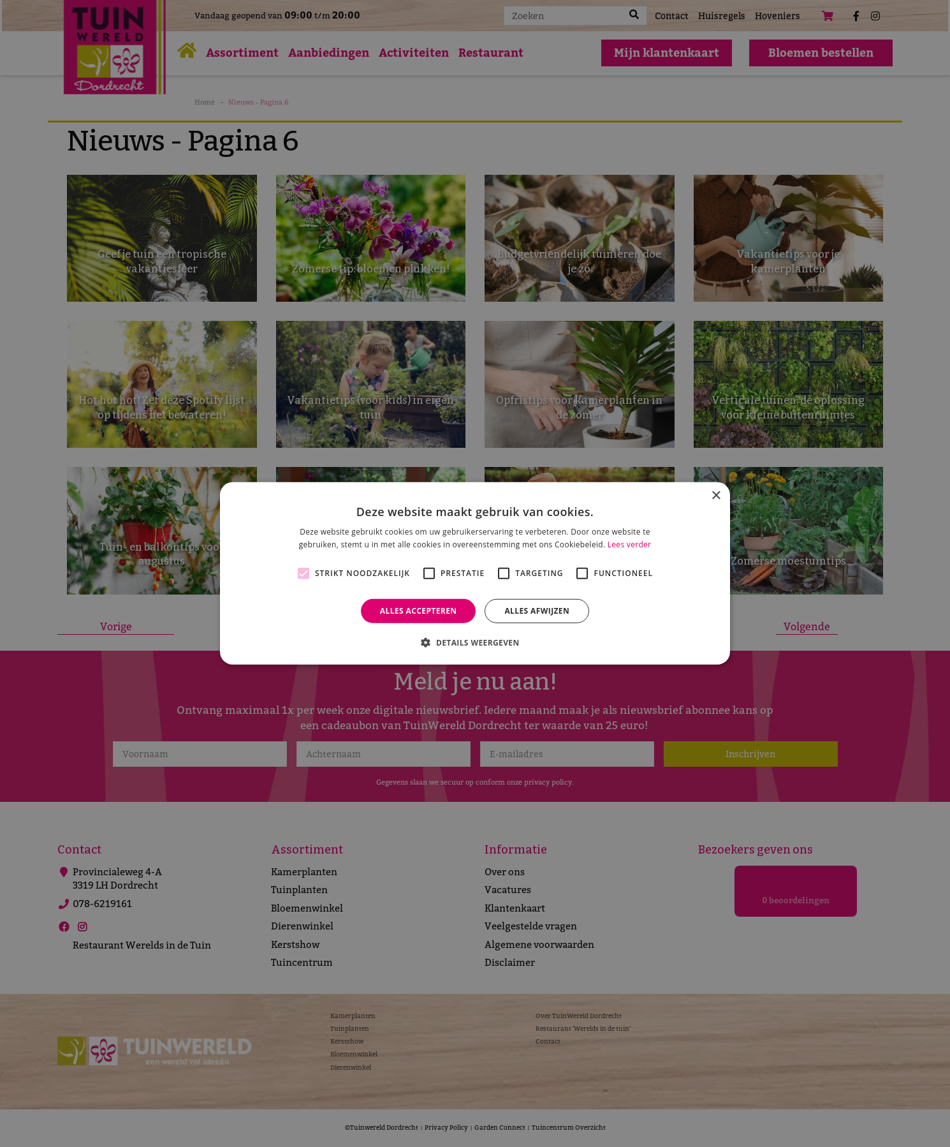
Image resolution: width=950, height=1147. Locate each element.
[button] (474, 642)
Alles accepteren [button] (418, 610)
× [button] (715, 496)
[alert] (475, 573)
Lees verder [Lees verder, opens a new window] (630, 544)
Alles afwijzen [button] (536, 610)
